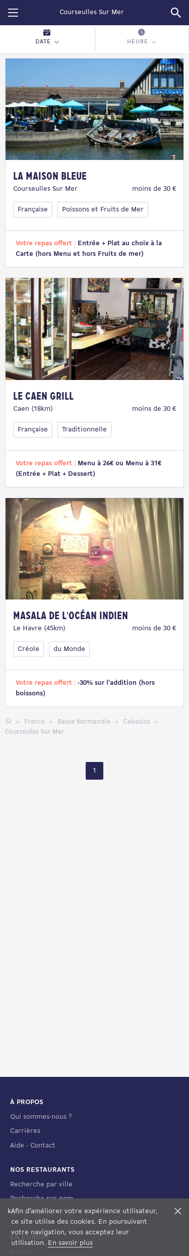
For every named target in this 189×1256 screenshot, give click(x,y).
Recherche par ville (41, 1184)
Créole (28, 649)
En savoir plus (70, 1243)
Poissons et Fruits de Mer (103, 209)
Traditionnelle (84, 429)
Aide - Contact (32, 1146)
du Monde (69, 649)
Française (33, 209)
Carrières (25, 1131)
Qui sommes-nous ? (41, 1117)
